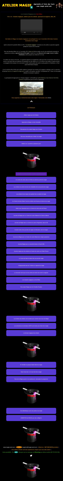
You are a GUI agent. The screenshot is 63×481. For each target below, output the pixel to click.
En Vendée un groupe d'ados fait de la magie (31, 364)
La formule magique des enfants (31, 333)
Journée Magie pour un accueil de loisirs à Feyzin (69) (31, 244)
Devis (49, 97)
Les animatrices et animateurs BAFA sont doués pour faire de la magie (31, 325)
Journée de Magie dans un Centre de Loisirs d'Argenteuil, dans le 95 (31, 222)
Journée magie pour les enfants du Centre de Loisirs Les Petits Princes (31, 251)
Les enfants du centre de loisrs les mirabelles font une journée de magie (31, 187)
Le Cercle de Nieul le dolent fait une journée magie (31, 258)
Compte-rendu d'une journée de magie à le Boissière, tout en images (31, 229)
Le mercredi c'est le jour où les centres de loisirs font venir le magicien (31, 272)
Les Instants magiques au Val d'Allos (31, 279)
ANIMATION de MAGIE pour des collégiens (31, 418)
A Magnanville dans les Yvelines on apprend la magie (31, 265)
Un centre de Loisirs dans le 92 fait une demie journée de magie (31, 179)
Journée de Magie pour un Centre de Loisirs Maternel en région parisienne (31, 237)
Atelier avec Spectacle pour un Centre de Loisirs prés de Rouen (31, 208)
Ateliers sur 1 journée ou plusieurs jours (31, 143)
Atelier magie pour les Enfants (31, 115)
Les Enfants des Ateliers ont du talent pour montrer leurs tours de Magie (31, 318)
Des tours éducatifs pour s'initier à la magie (31, 136)
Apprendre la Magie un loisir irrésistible (31, 122)
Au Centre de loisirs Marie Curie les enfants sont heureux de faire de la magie (31, 201)
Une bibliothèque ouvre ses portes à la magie (31, 410)
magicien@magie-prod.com (26, 447)
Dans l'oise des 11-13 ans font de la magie (31, 372)
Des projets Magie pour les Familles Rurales (31, 287)
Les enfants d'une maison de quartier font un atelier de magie (31, 194)
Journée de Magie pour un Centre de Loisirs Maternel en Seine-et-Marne (31, 215)
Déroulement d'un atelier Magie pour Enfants (31, 129)
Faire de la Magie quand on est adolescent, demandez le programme (31, 379)
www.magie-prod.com (9, 447)
